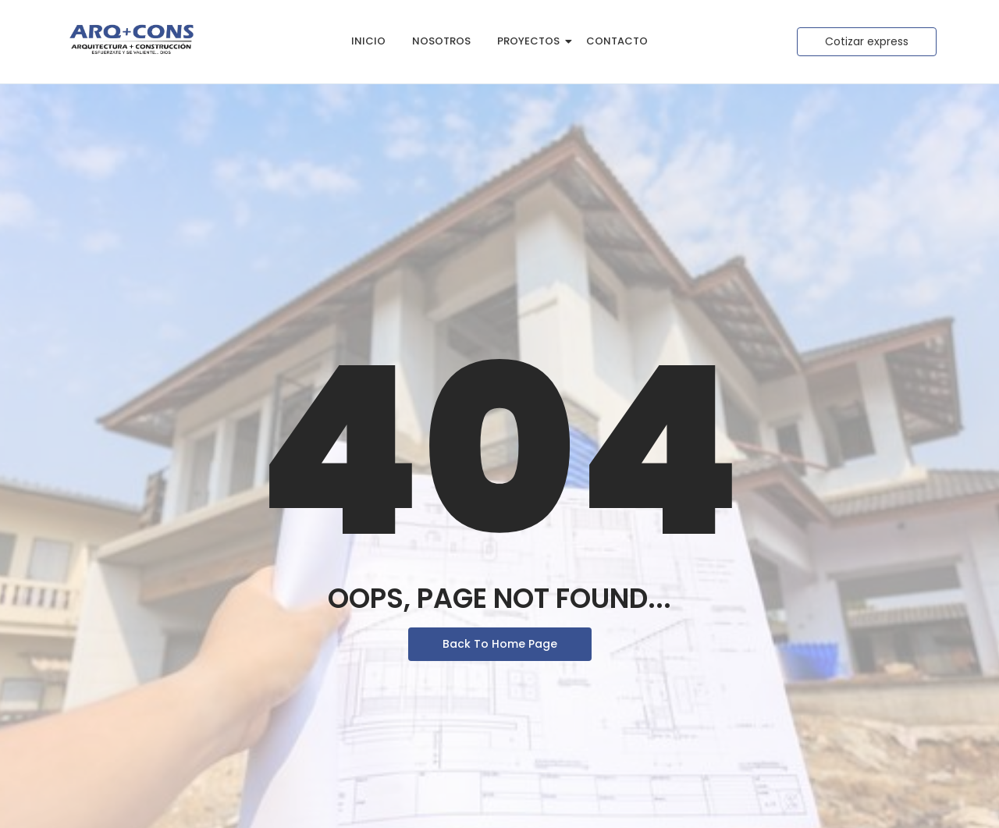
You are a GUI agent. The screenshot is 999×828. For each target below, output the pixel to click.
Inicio (368, 41)
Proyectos (531, 41)
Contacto (617, 41)
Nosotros (441, 41)
